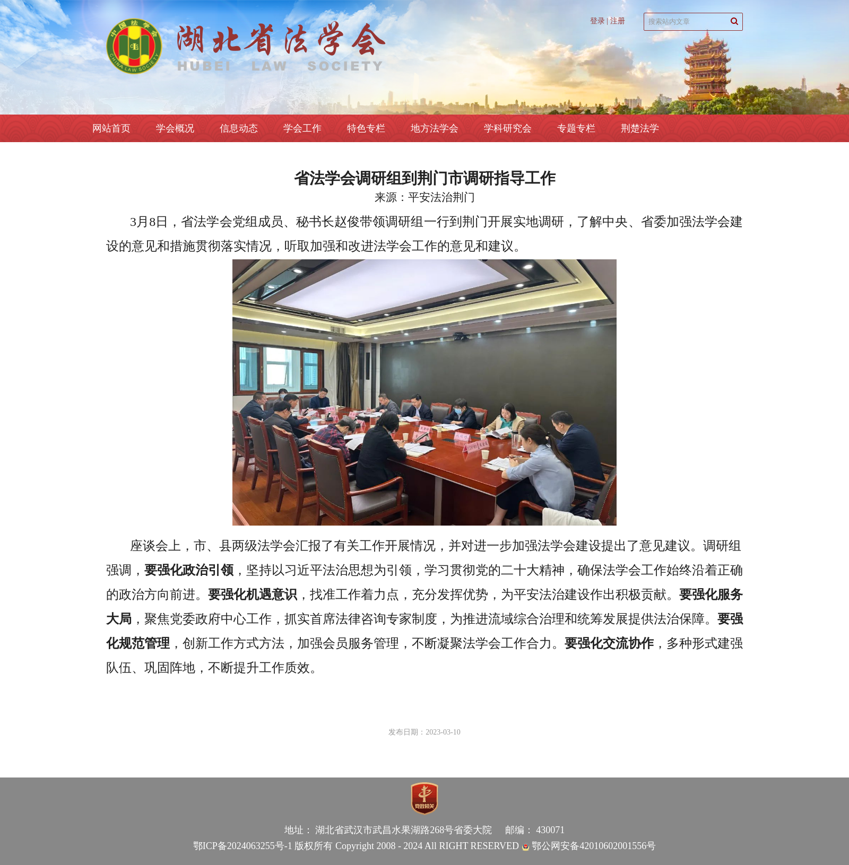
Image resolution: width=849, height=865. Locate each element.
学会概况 (175, 128)
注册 (617, 21)
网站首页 (111, 128)
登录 (597, 21)
